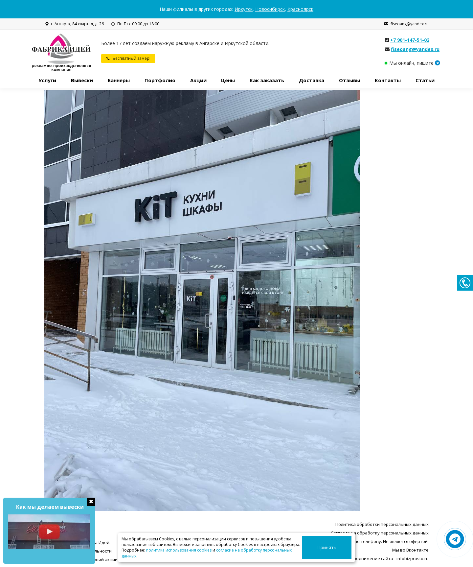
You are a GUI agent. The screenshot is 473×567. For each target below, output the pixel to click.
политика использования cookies (179, 556)
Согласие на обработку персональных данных (380, 533)
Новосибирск (270, 9)
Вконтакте (417, 550)
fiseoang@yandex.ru (406, 24)
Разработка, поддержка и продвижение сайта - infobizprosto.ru (362, 558)
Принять (335, 550)
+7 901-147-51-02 (409, 40)
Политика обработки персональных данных (382, 524)
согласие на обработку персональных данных (261, 556)
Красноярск (300, 9)
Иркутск (244, 9)
